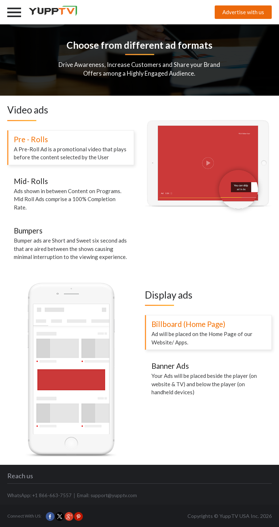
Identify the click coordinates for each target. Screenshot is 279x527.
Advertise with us (243, 12)
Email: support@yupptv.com (107, 495)
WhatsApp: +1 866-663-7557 (39, 495)
